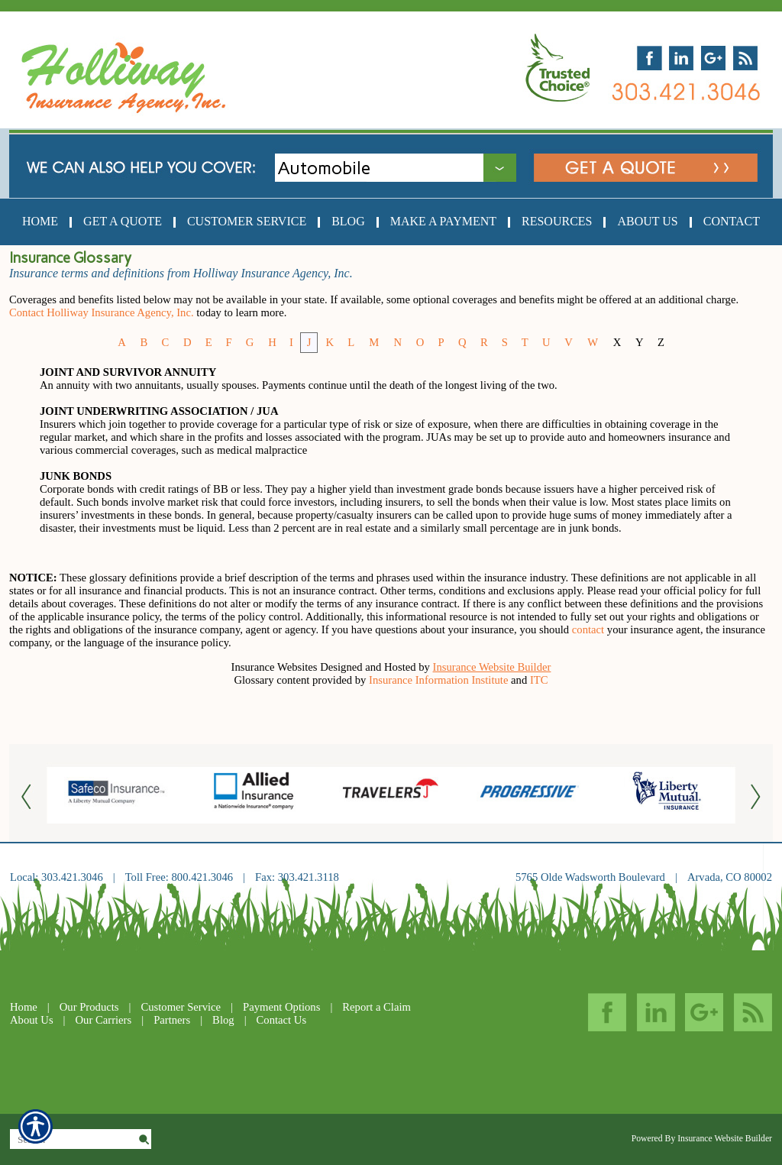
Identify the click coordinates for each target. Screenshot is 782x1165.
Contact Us (282, 1020)
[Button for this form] (28, 795)
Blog (223, 1020)
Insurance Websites (274, 667)
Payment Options (281, 1007)
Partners (171, 1020)
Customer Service (181, 1007)
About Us (31, 1020)
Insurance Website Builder (492, 667)
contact (588, 629)
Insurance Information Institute (438, 680)
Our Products (89, 1007)
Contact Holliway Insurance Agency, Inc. (101, 312)
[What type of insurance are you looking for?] (407, 168)
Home (23, 1007)
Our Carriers (104, 1020)
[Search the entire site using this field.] (73, 1140)
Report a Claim (376, 1007)
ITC (539, 680)
